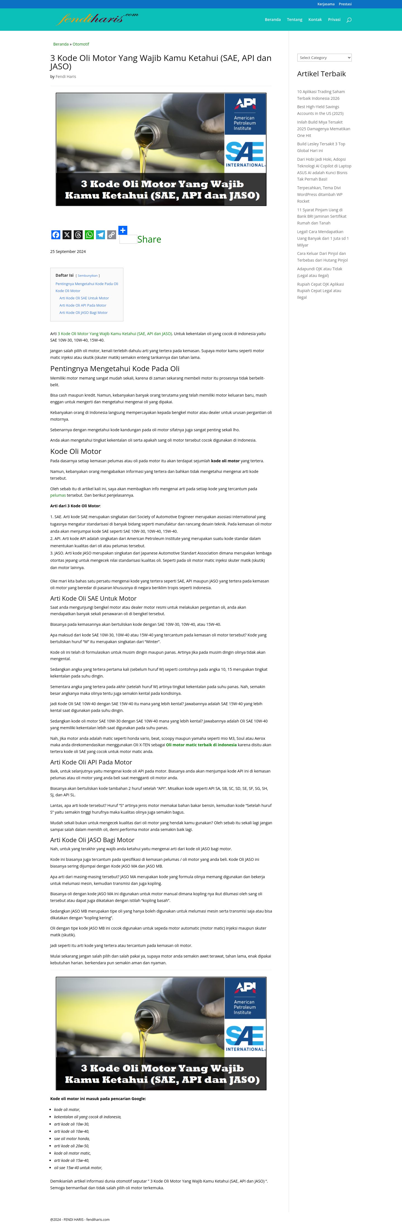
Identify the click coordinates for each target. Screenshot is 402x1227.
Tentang (294, 20)
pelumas (58, 495)
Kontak (315, 20)
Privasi (334, 20)
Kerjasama (326, 4)
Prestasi (345, 4)
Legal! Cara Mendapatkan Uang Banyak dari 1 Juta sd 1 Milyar (323, 238)
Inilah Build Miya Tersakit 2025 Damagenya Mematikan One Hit (323, 128)
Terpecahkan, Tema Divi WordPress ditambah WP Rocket (320, 194)
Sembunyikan (88, 275)
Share (139, 235)
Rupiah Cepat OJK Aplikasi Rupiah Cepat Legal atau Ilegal (320, 290)
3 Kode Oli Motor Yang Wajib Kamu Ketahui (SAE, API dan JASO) (115, 333)
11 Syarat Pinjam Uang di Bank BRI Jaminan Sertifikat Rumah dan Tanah (321, 216)
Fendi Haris (66, 76)
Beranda (273, 20)
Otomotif (81, 44)
